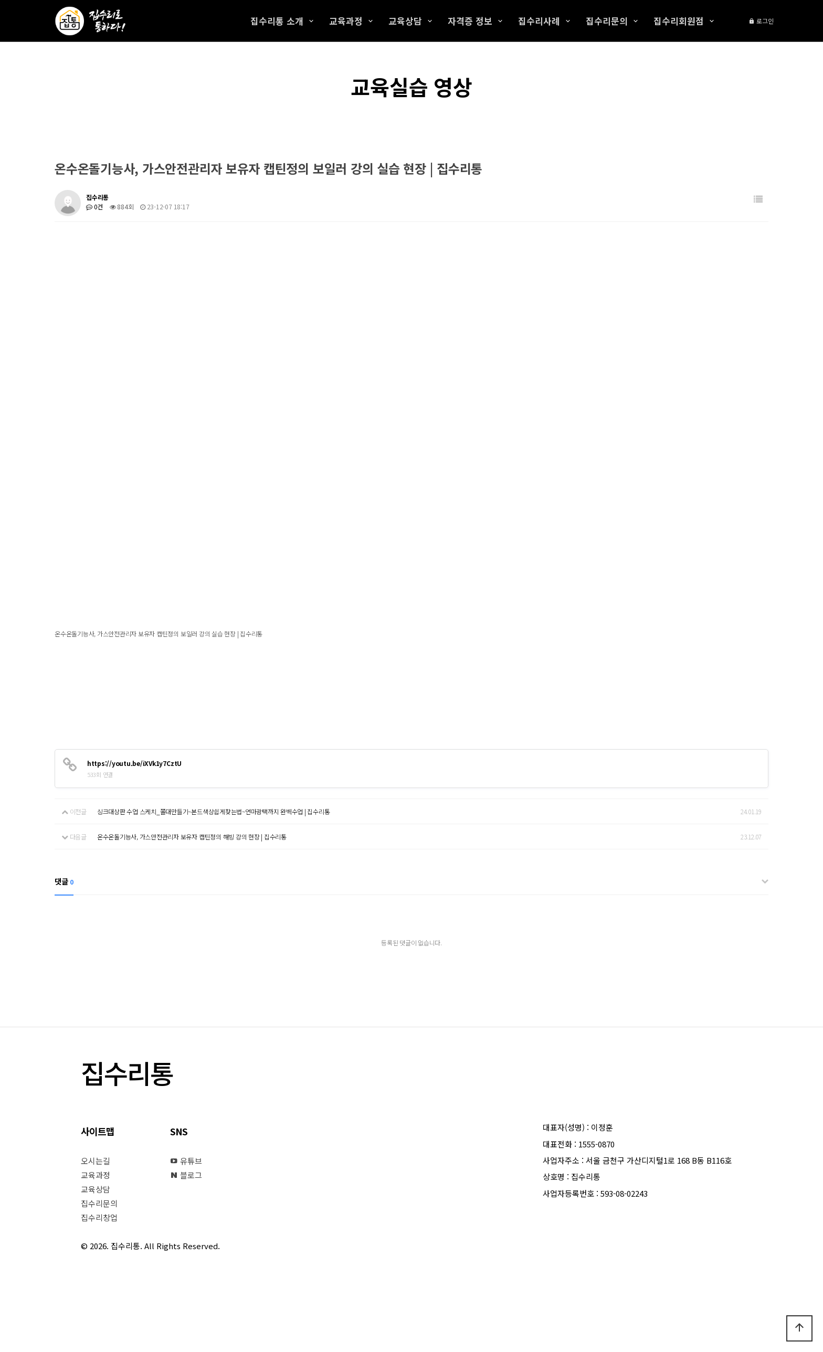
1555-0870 (596, 1143)
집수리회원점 (678, 20)
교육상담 (405, 20)
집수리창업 (99, 1217)
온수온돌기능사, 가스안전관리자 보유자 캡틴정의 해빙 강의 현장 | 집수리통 (192, 836)
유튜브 (186, 1160)
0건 (94, 206)
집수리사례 (539, 20)
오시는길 (95, 1160)
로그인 (761, 20)
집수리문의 (607, 20)
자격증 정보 (470, 20)
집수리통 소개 (276, 20)
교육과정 (346, 20)
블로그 (186, 1174)
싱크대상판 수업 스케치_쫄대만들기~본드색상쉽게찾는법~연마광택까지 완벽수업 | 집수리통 (213, 811)
